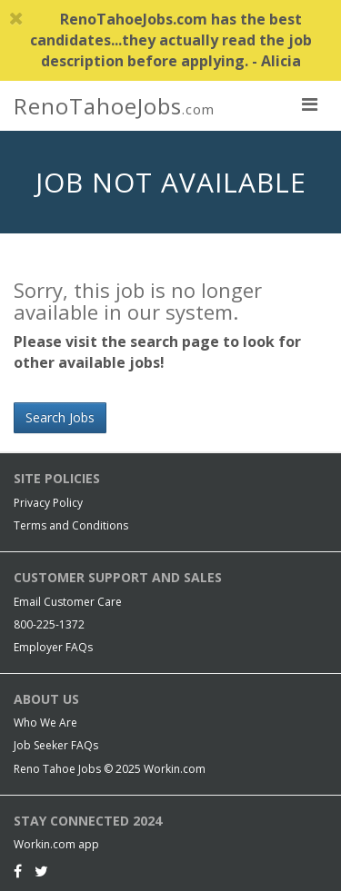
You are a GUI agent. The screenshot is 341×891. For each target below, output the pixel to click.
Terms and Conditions (71, 525)
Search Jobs (60, 417)
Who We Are (45, 722)
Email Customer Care (68, 601)
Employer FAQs (53, 647)
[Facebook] (18, 871)
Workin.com (175, 769)
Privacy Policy (48, 502)
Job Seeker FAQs (56, 745)
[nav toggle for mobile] (309, 103)
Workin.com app (56, 844)
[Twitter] (41, 871)
